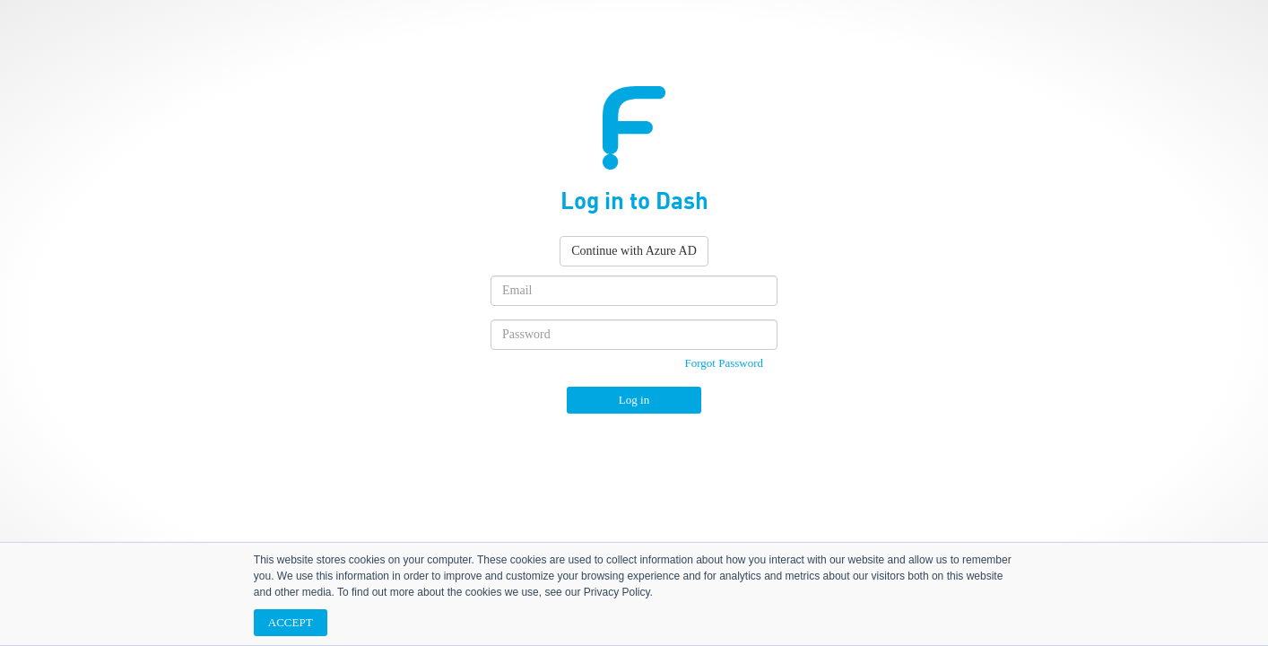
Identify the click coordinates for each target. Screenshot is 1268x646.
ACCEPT (290, 622)
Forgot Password (723, 363)
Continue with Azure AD (634, 251)
